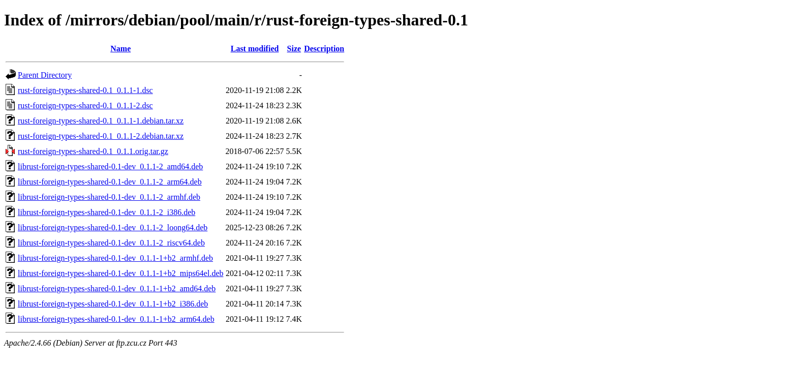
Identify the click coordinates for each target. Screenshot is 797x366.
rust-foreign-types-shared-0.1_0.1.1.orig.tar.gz (93, 151)
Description (324, 48)
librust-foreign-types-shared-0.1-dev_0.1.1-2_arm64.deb (110, 181)
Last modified (255, 48)
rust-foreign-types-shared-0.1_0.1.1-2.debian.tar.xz (100, 136)
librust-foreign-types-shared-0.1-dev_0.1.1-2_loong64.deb (112, 227)
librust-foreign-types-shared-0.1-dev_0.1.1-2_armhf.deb (109, 197)
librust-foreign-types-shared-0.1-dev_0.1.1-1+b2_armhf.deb (115, 258)
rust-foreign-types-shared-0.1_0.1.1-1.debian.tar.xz (100, 120)
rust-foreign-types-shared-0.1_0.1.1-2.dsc (85, 105)
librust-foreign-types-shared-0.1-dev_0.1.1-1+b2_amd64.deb (117, 288)
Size (294, 48)
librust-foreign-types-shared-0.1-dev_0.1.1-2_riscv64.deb (111, 242)
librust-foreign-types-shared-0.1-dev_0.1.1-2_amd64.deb (110, 166)
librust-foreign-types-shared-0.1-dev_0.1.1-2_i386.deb (106, 212)
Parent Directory (45, 75)
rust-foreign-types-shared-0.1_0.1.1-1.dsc (85, 90)
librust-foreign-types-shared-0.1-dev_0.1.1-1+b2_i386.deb (113, 303)
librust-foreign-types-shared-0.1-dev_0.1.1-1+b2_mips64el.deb (120, 273)
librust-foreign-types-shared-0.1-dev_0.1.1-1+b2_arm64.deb (116, 319)
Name (120, 48)
